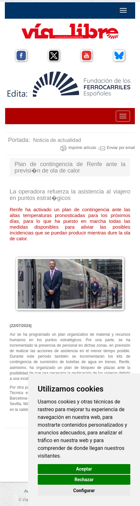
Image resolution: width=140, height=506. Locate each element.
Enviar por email (116, 147)
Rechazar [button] (84, 479)
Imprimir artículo (78, 147)
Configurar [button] (84, 490)
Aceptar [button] (84, 468)
